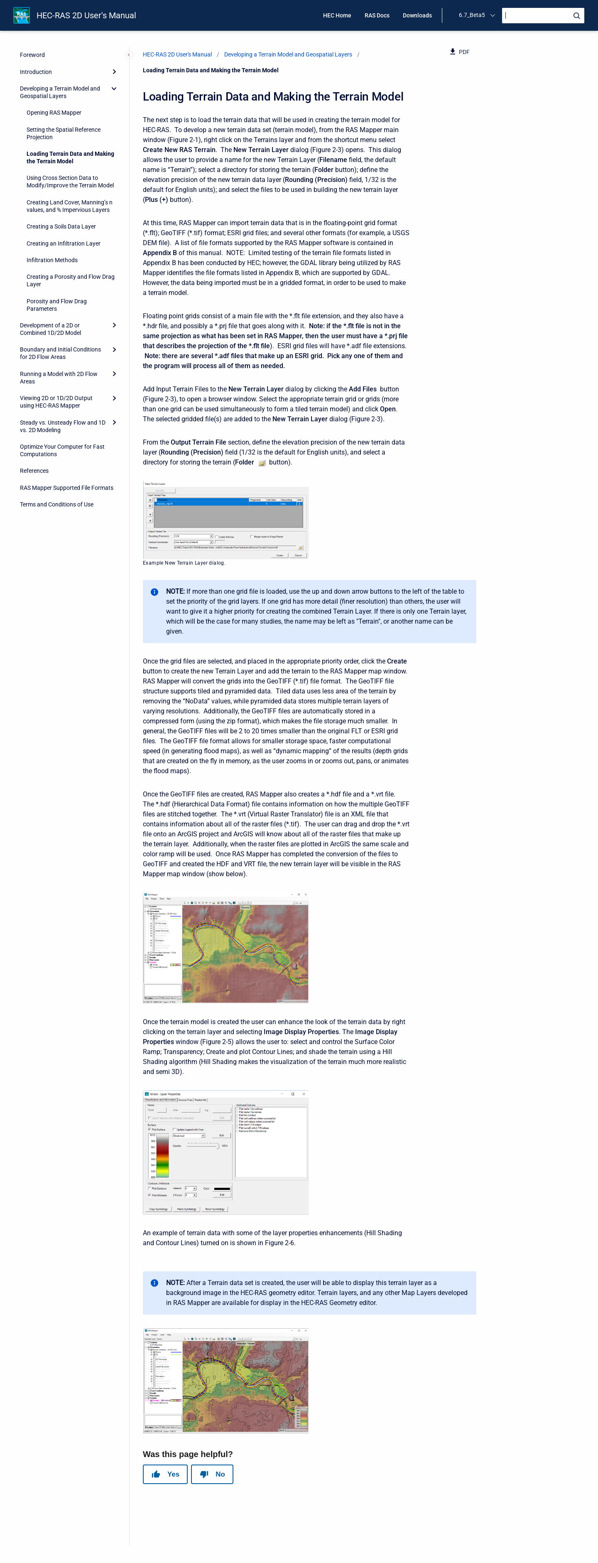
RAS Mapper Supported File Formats (66, 487)
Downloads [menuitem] (417, 15)
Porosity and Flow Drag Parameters (57, 305)
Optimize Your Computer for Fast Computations (62, 450)
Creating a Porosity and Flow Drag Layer (71, 280)
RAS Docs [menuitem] (377, 15)
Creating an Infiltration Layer (63, 243)
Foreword (32, 55)
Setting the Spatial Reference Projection (63, 133)
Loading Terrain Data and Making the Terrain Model (70, 157)
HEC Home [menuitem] (337, 15)
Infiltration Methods (52, 260)
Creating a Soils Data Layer (61, 226)
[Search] (543, 15)
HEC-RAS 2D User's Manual (86, 15)
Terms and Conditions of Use (56, 504)
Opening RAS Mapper (54, 112)
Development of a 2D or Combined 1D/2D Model (50, 329)
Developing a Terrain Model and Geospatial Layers (60, 92)
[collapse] (114, 88)
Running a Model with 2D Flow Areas (59, 378)
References (34, 470)
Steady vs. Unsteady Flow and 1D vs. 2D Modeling (62, 426)
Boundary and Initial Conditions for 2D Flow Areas (60, 353)
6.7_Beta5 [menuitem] (472, 15)
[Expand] (114, 71)
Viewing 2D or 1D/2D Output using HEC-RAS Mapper (56, 402)
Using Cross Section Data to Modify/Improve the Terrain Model (70, 181)
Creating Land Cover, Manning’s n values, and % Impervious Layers (70, 206)
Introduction (36, 72)
